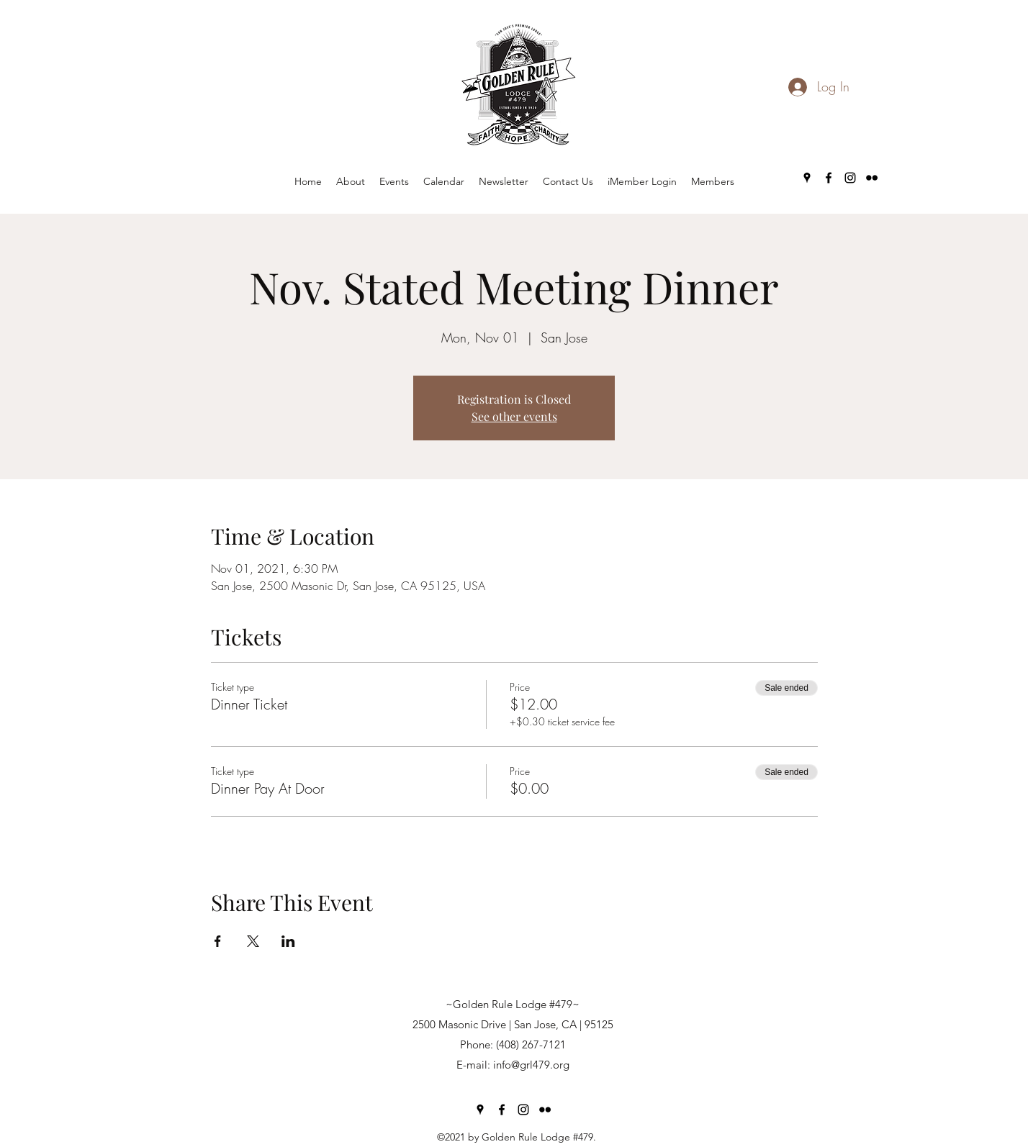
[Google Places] (807, 178)
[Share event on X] (253, 941)
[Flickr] (872, 178)
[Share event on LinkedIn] (288, 941)
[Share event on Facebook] (218, 941)
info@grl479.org (531, 1064)
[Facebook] (828, 178)
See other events (514, 416)
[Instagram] (850, 178)
